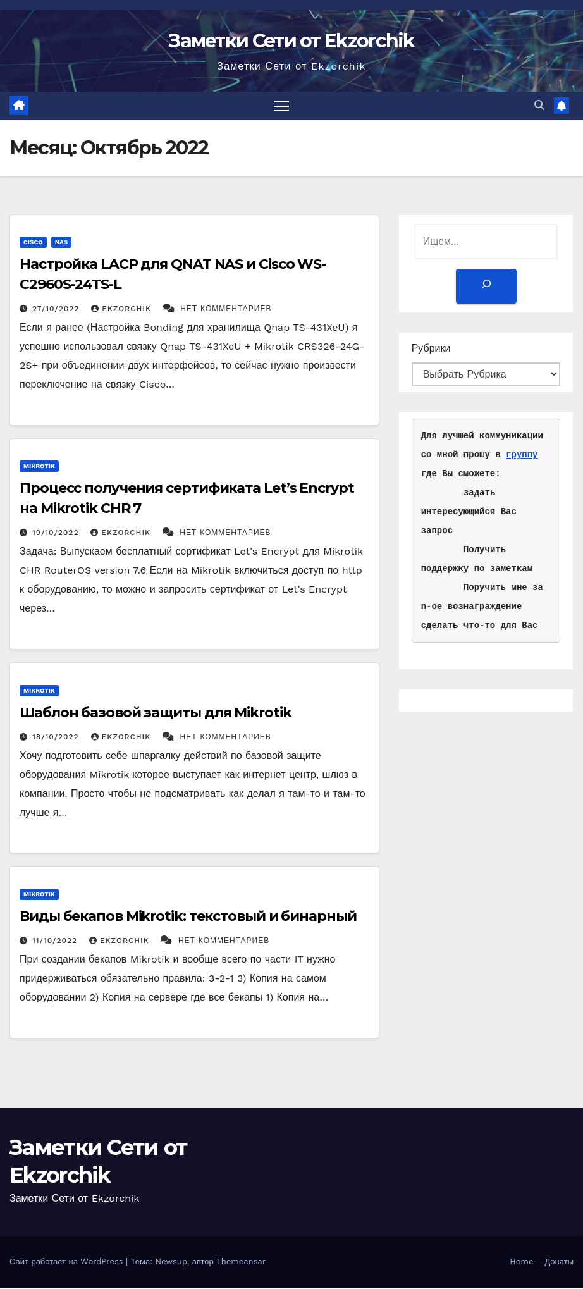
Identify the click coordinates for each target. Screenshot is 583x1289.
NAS (61, 243)
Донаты (559, 1262)
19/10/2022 (57, 533)
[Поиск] (485, 286)
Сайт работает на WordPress (67, 1262)
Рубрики (431, 349)
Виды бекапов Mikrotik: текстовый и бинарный (188, 916)
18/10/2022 (57, 737)
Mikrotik (39, 467)
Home (521, 1262)
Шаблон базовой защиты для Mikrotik (156, 713)
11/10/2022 (56, 941)
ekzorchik (122, 309)
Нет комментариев (225, 309)
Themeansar (241, 1262)
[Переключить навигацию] (281, 106)
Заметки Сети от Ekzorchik (291, 40)
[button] (539, 106)
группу (521, 456)
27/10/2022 (57, 309)
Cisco (33, 243)
